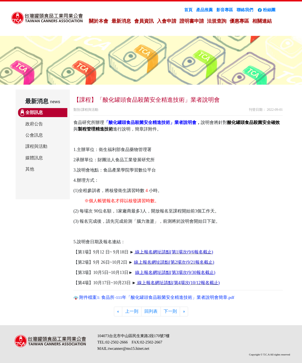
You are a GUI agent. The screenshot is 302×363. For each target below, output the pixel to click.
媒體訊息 (34, 157)
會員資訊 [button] (144, 21)
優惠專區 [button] (239, 21)
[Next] (184, 311)
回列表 (151, 311)
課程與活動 (36, 146)
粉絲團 (266, 10)
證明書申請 (192, 21)
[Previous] (118, 311)
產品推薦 (204, 10)
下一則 (170, 311)
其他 (29, 169)
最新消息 (121, 21)
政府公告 (34, 123)
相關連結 (262, 21)
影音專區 (224, 10)
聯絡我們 (245, 10)
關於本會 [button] (98, 21)
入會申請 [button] (166, 21)
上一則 (131, 311)
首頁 (188, 10)
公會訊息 (34, 135)
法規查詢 (216, 21)
